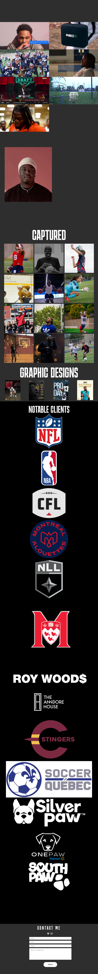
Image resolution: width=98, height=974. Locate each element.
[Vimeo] (48, 933)
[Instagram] (51, 933)
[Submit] (50, 964)
